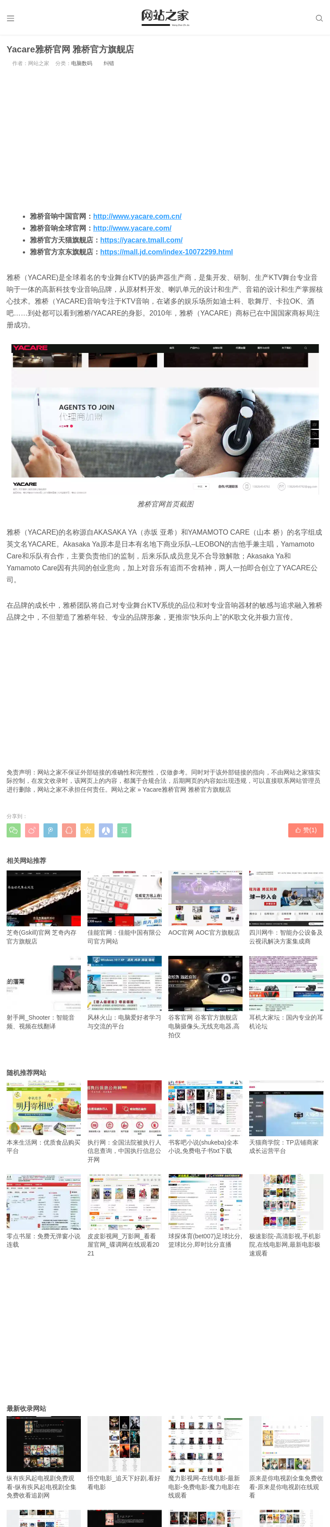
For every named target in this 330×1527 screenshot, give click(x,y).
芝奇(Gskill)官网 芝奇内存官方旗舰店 (44, 907)
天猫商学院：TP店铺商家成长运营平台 (286, 1117)
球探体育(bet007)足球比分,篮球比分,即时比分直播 (205, 1211)
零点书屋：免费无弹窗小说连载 (44, 1211)
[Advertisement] (165, 138)
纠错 (109, 63)
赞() (306, 829)
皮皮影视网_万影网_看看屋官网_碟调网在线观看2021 (124, 1215)
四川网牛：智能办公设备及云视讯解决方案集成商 (286, 907)
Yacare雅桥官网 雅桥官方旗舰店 (187, 789)
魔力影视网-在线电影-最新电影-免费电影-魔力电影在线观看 (205, 1457)
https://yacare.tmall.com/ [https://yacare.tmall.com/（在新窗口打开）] (141, 240)
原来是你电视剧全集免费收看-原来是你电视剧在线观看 (286, 1457)
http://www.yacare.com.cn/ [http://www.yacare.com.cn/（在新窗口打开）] (137, 216)
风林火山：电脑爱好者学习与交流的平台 (124, 993)
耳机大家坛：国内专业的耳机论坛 (286, 993)
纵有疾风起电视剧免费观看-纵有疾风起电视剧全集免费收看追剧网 (44, 1457)
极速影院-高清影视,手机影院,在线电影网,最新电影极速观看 (286, 1215)
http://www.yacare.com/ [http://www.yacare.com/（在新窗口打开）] (132, 228)
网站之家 (123, 789)
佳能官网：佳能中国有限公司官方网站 (124, 907)
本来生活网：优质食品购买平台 (44, 1117)
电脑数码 (81, 63)
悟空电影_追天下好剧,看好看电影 (124, 1453)
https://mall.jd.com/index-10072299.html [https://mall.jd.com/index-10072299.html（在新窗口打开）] (166, 252)
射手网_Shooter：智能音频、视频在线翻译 (44, 993)
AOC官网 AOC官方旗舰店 (205, 903)
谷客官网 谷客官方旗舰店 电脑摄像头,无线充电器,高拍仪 (205, 997)
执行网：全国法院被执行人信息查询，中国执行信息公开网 (124, 1121)
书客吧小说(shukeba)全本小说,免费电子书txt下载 (205, 1117)
